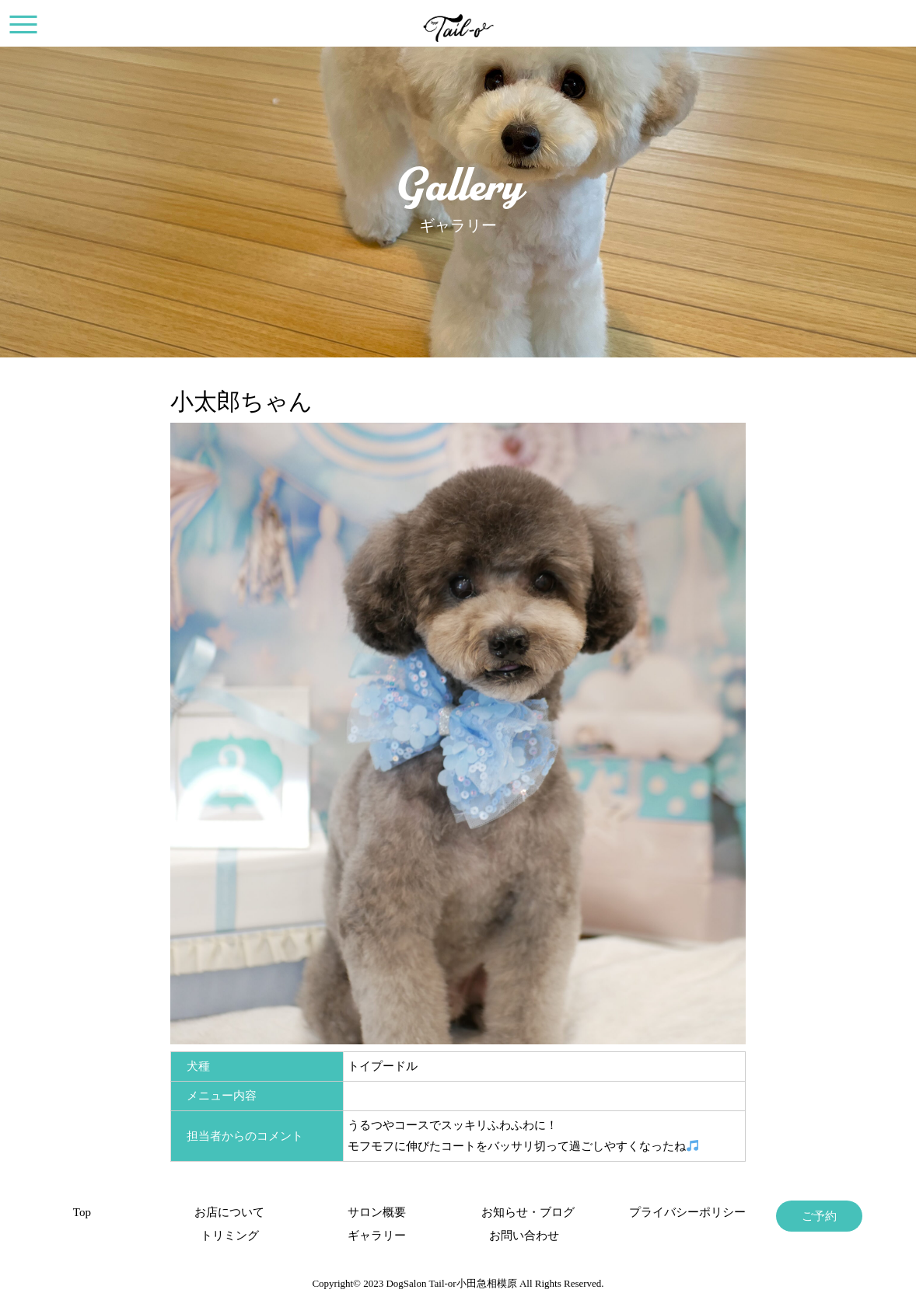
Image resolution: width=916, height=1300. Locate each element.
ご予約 (819, 1216)
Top (82, 1212)
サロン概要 (377, 1212)
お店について (229, 1212)
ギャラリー (377, 1235)
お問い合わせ (524, 1235)
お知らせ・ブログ (524, 1212)
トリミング (230, 1235)
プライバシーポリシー (672, 1212)
